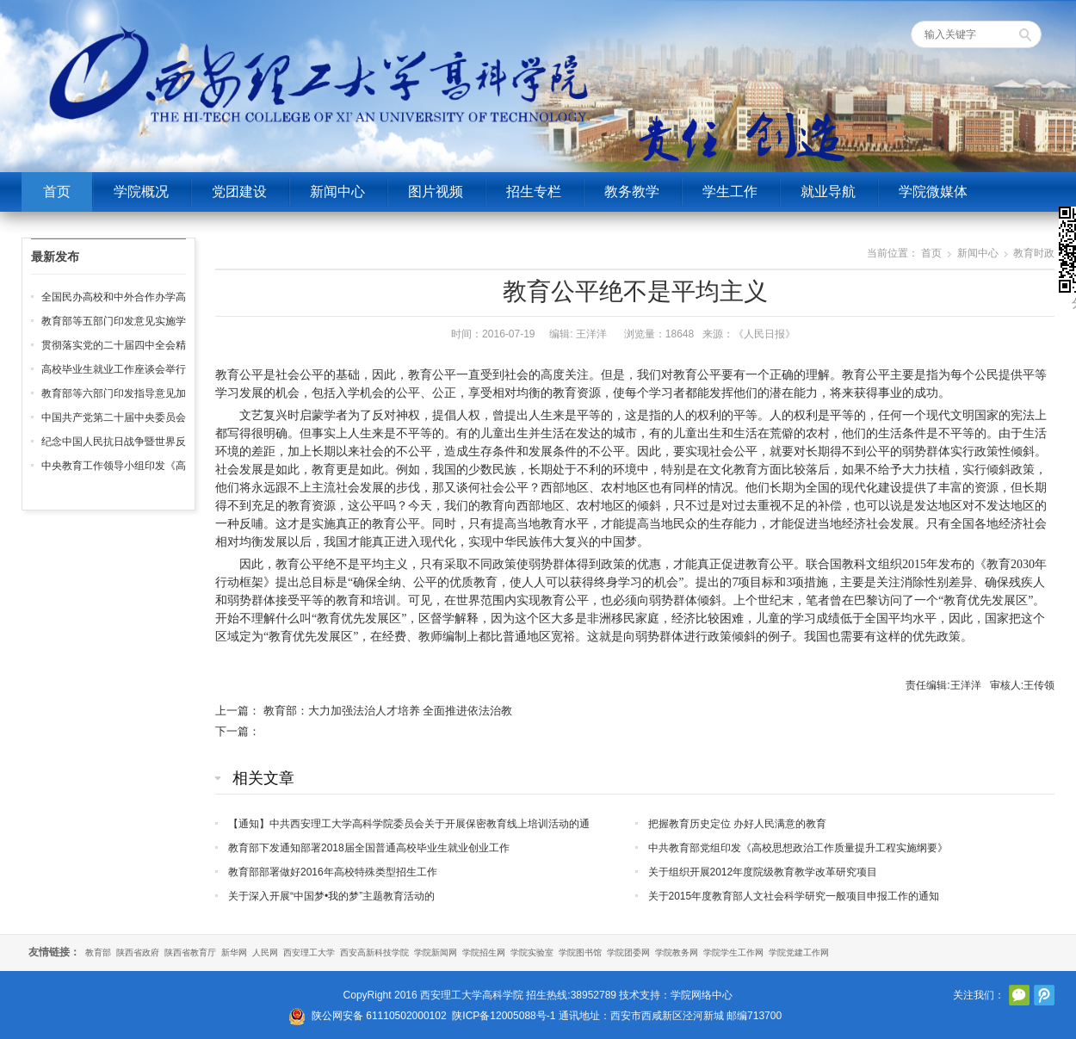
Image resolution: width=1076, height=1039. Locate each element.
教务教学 (631, 191)
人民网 (265, 952)
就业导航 (828, 191)
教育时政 (1033, 253)
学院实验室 (531, 952)
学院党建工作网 (799, 952)
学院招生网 (483, 952)
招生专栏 (533, 191)
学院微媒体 (933, 191)
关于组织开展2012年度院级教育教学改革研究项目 (763, 872)
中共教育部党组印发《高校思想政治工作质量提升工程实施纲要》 (798, 848)
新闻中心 (337, 191)
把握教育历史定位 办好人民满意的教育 (737, 824)
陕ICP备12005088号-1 (503, 1016)
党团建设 (239, 191)
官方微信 (1019, 995)
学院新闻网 (435, 952)
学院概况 (141, 191)
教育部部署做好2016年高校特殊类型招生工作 (332, 872)
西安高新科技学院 (374, 952)
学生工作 (730, 191)
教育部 (98, 952)
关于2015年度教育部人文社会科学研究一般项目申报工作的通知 (794, 896)
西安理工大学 (309, 952)
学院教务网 (676, 952)
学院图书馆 (580, 952)
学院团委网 (628, 952)
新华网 (234, 952)
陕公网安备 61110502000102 (379, 1016)
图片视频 (435, 191)
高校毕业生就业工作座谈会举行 (113, 369)
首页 (57, 191)
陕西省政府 (137, 952)
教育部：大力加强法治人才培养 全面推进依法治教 (388, 710)
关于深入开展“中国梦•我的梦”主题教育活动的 (331, 896)
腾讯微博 (1044, 995)
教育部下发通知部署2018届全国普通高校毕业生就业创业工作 (369, 848)
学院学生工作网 (733, 952)
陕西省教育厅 (190, 952)
